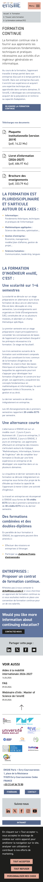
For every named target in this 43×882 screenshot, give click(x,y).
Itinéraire (12, 792)
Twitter (17, 650)
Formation (16, 13)
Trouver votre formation (14, 17)
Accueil (6, 13)
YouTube (34, 811)
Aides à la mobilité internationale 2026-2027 (17, 672)
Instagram (28, 811)
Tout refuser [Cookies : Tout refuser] (21, 868)
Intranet (21, 822)
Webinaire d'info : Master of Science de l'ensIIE (18, 694)
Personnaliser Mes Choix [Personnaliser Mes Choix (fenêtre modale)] (21, 876)
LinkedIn (9, 650)
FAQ (4, 683)
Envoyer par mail (34, 650)
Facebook (25, 650)
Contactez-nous (13, 631)
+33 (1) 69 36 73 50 (13, 784)
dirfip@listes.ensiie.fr (12, 590)
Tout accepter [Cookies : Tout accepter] (21, 861)
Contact (32, 792)
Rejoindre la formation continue (17, 107)
